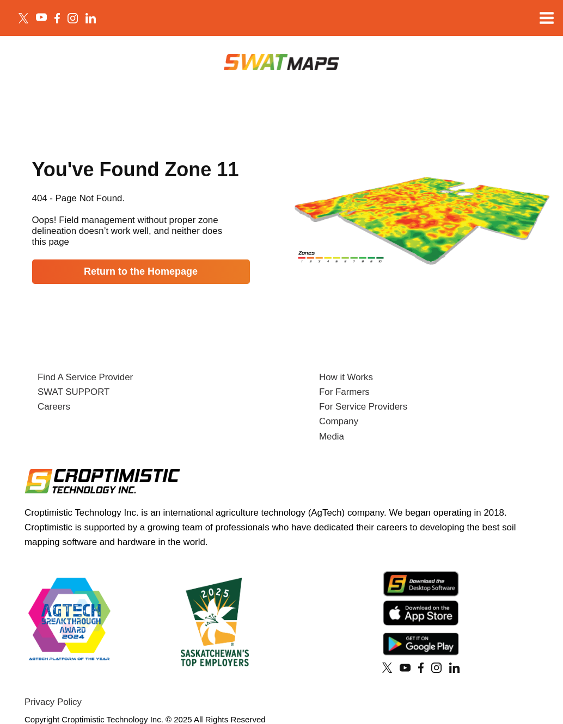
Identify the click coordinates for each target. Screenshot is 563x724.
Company (338, 421)
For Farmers (344, 392)
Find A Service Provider (85, 377)
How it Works (346, 377)
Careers (54, 406)
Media (331, 436)
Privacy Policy (53, 702)
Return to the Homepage (141, 271)
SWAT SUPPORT (73, 392)
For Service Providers (363, 406)
